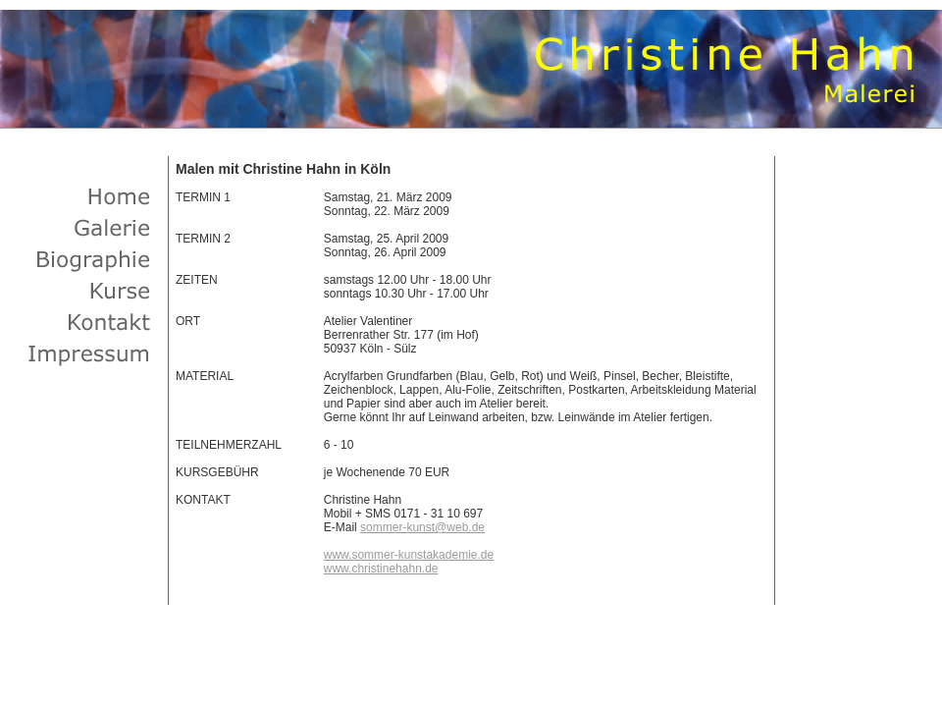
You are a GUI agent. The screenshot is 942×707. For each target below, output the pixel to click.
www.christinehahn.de (381, 568)
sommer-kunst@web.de (422, 527)
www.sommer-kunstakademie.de (409, 555)
